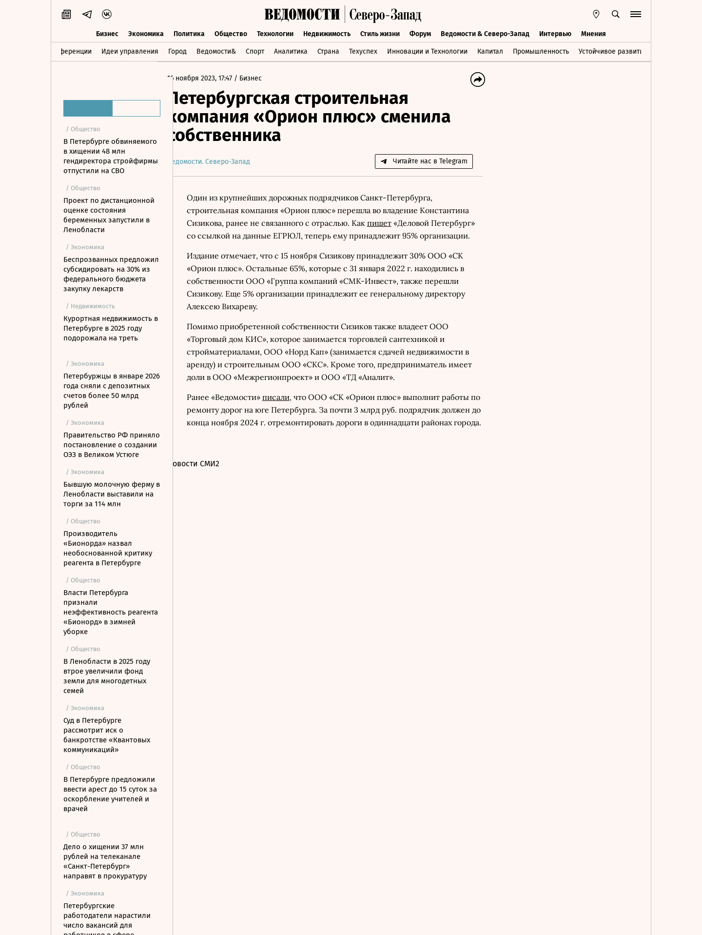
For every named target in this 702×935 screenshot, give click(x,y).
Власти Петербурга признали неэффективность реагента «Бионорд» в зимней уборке (110, 612)
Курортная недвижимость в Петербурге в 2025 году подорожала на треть (110, 328)
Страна (328, 50)
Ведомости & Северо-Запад (485, 33)
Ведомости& (216, 50)
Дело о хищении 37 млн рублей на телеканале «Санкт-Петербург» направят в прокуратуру (105, 861)
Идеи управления (129, 50)
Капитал (490, 50)
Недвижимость (327, 33)
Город (177, 50)
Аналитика (291, 50)
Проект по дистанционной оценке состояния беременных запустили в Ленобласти (109, 215)
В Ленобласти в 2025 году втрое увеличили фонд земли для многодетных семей (106, 676)
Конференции (69, 50)
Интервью (555, 33)
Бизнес (107, 33)
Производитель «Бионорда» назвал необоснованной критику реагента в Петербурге (107, 548)
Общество (230, 33)
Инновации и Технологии (427, 50)
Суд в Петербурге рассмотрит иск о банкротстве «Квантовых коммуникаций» (106, 735)
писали (291, 410)
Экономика (146, 33)
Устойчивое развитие (613, 50)
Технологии (275, 33)
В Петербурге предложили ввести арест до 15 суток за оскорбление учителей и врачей (110, 794)
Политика (189, 33)
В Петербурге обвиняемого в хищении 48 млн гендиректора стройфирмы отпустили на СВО (110, 156)
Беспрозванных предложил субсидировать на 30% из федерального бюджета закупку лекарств (111, 274)
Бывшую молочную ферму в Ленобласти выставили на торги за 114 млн (111, 494)
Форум (420, 33)
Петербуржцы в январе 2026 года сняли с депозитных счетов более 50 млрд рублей (111, 391)
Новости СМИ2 (209, 489)
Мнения (593, 33)
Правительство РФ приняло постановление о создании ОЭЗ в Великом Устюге (111, 445)
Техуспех (363, 50)
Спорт (255, 50)
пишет (446, 223)
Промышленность (541, 50)
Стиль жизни (380, 33)
